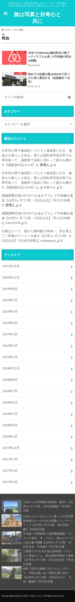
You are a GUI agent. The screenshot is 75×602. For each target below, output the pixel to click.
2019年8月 (10, 289)
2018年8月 (10, 379)
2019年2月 (10, 345)
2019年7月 (10, 300)
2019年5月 (10, 311)
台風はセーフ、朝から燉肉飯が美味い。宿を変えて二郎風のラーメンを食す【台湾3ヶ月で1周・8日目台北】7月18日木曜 (37, 235)
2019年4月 (10, 323)
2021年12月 (11, 266)
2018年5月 (10, 413)
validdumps (48, 240)
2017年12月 (11, 448)
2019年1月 (10, 357)
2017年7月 (10, 459)
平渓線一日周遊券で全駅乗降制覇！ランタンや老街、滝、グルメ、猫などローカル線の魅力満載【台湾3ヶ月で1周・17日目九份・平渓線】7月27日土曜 (37, 539)
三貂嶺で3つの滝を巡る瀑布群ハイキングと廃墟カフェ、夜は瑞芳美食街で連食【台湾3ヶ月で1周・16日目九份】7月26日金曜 (37, 557)
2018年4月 (10, 425)
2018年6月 (10, 402)
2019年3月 (10, 334)
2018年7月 (10, 391)
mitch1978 (12, 223)
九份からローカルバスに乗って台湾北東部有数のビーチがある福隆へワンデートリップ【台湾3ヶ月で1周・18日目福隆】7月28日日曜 (37, 522)
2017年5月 (10, 482)
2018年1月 (10, 436)
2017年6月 (10, 470)
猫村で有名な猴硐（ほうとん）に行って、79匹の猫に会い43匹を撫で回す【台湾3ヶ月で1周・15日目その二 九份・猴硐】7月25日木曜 (36, 574)
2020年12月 (11, 277)
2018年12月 (11, 368)
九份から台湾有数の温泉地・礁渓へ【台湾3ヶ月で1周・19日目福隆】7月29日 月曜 (37, 506)
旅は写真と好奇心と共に (37, 17)
